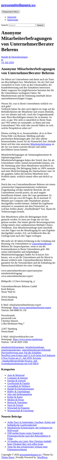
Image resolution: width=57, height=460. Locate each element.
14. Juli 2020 (7, 62)
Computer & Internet (17, 378)
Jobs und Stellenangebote (19, 394)
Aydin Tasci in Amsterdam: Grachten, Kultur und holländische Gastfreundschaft (31, 423)
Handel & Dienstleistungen (14, 57)
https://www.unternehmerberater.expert (32, 307)
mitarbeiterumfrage (34, 347)
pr (2, 59)
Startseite (11, 17)
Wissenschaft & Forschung (20, 410)
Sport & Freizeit (15, 405)
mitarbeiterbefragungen (12, 347)
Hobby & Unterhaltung (18, 391)
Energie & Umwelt (16, 380)
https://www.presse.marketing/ (28, 339)
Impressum (12, 19)
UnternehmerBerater (42, 243)
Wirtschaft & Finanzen (18, 408)
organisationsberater (11, 350)
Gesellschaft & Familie (18, 383)
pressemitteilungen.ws (18, 5)
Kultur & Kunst (14, 397)
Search (5, 25)
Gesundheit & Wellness (18, 386)
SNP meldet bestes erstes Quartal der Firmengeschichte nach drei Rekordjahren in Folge (28, 436)
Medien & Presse (15, 399)
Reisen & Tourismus (17, 402)
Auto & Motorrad (15, 375)
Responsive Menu (10, 12)
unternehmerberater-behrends (36, 350)
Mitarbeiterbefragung (40, 144)
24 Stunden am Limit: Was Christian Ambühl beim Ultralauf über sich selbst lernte (29, 442)
